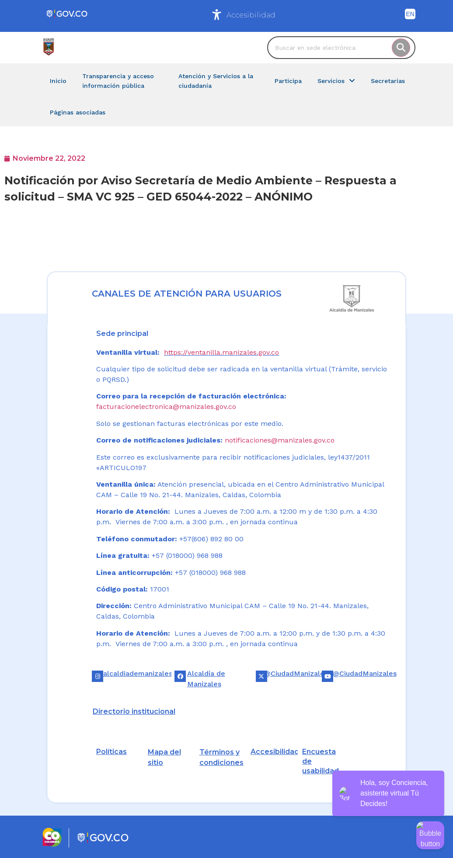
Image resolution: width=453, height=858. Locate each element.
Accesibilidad (250, 15)
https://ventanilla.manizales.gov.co (221, 352)
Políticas (111, 751)
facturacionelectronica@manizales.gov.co (166, 406)
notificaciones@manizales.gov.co (280, 440)
